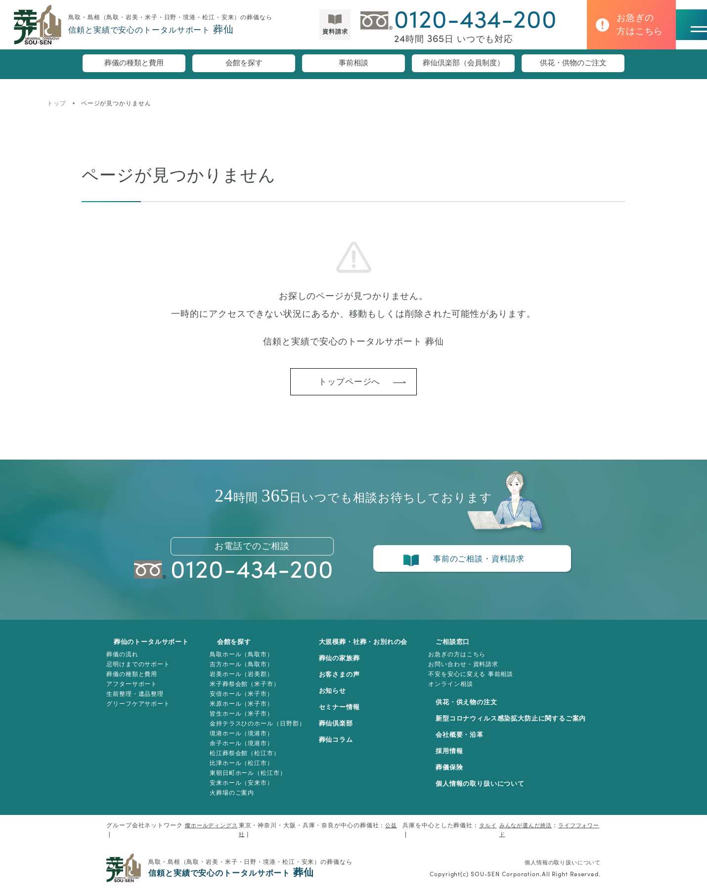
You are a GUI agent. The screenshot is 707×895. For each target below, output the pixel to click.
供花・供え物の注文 (472, 709)
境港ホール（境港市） (239, 740)
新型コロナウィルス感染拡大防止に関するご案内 (520, 725)
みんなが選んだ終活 (522, 832)
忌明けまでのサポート (138, 671)
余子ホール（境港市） (239, 750)
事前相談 (353, 64)
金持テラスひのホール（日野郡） (255, 730)
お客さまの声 (345, 681)
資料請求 (307, 36)
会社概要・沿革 (464, 742)
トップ (56, 103)
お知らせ (338, 698)
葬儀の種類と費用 (134, 64)
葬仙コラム (341, 747)
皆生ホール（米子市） (239, 720)
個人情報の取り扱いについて (486, 791)
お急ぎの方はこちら (467, 661)
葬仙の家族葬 (345, 665)
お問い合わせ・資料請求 (474, 671)
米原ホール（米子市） (239, 710)
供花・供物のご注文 (573, 64)
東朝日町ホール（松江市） (245, 779)
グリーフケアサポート (138, 710)
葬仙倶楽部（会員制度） (463, 64)
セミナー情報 (345, 714)
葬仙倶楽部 (341, 730)
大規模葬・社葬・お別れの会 (371, 649)
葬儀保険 (453, 774)
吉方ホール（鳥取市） (239, 671)
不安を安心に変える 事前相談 (481, 681)
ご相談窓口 (457, 649)
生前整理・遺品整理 (135, 700)
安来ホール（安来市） (239, 789)
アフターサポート (131, 690)
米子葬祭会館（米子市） (242, 690)
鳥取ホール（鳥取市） (239, 661)
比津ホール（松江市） (239, 770)
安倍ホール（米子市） (239, 700)
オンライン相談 (461, 690)
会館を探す (243, 64)
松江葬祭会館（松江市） (242, 760)
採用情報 (453, 758)
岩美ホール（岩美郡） (239, 681)
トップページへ (348, 385)
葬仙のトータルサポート (146, 649)
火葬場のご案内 (229, 799)
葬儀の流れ (122, 661)
